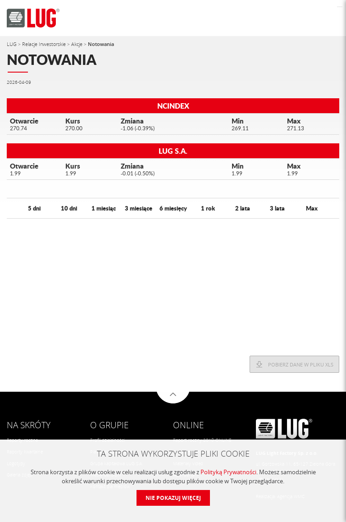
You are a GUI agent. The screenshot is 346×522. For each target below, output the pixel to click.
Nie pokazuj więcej (173, 498)
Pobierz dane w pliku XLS (300, 364)
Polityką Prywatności (228, 472)
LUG (12, 44)
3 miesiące (138, 208)
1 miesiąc (103, 208)
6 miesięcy (173, 208)
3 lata (277, 208)
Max (312, 208)
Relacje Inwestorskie (44, 44)
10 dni (69, 208)
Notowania (101, 44)
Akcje (77, 44)
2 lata (242, 208)
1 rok (208, 208)
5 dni (34, 208)
